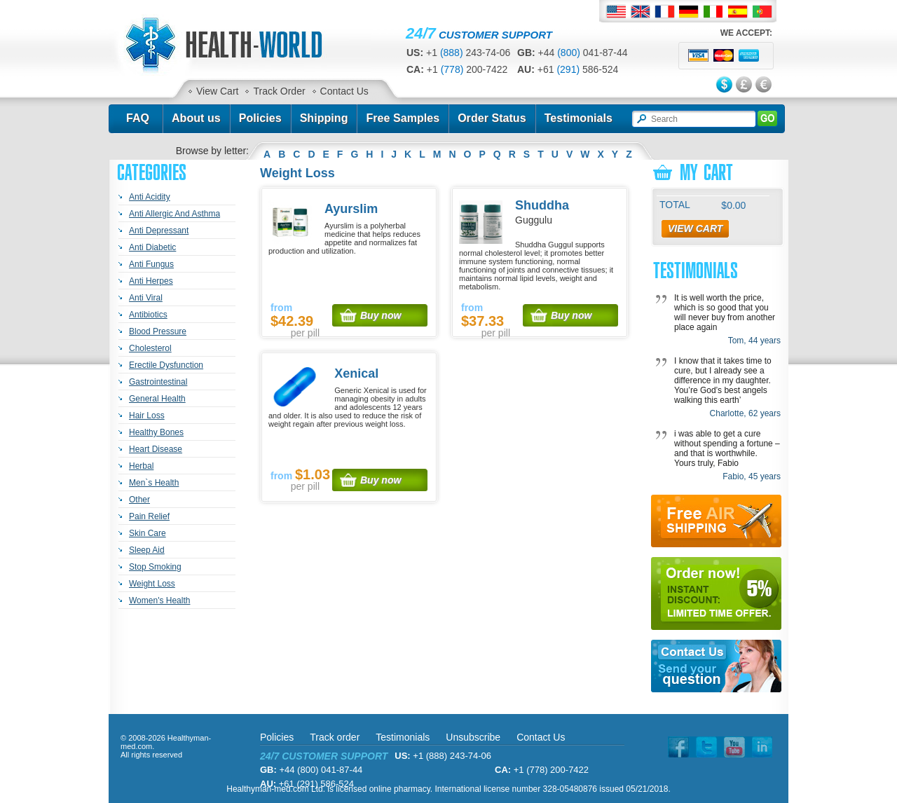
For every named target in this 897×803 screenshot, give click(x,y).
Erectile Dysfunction (166, 365)
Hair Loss (147, 415)
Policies (260, 118)
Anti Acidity (149, 197)
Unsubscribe (473, 737)
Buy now (380, 315)
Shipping (324, 118)
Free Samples (402, 118)
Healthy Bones (156, 432)
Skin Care (147, 533)
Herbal (141, 466)
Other (139, 500)
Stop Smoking (155, 567)
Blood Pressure (157, 331)
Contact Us (344, 91)
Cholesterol (150, 348)
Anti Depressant (159, 230)
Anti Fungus (151, 264)
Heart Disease (155, 449)
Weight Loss (152, 584)
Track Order (279, 91)
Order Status (492, 118)
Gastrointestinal (158, 382)
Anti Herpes (151, 281)
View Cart (217, 91)
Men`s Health (154, 483)
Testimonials (578, 118)
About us (196, 118)
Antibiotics (148, 315)
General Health (157, 399)
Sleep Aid (147, 550)
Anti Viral (146, 298)
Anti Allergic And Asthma (174, 214)
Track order (335, 737)
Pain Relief (149, 516)
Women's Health (159, 600)
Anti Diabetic (152, 247)
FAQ (137, 118)
